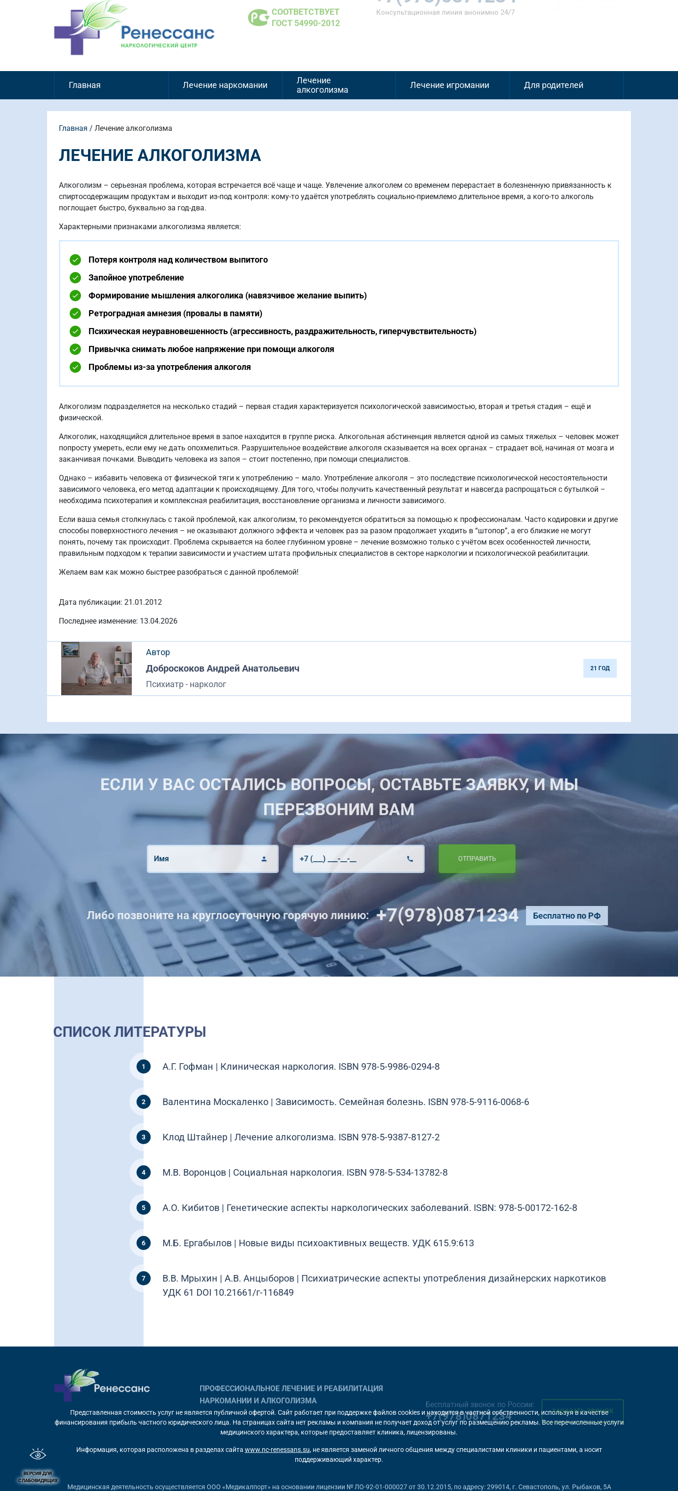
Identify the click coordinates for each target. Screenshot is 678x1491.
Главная (85, 85)
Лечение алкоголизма (322, 85)
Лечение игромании (449, 85)
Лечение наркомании (225, 85)
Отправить (454, 858)
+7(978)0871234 (470, 915)
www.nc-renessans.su (277, 1449)
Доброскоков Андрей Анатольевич (222, 668)
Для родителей (553, 85)
